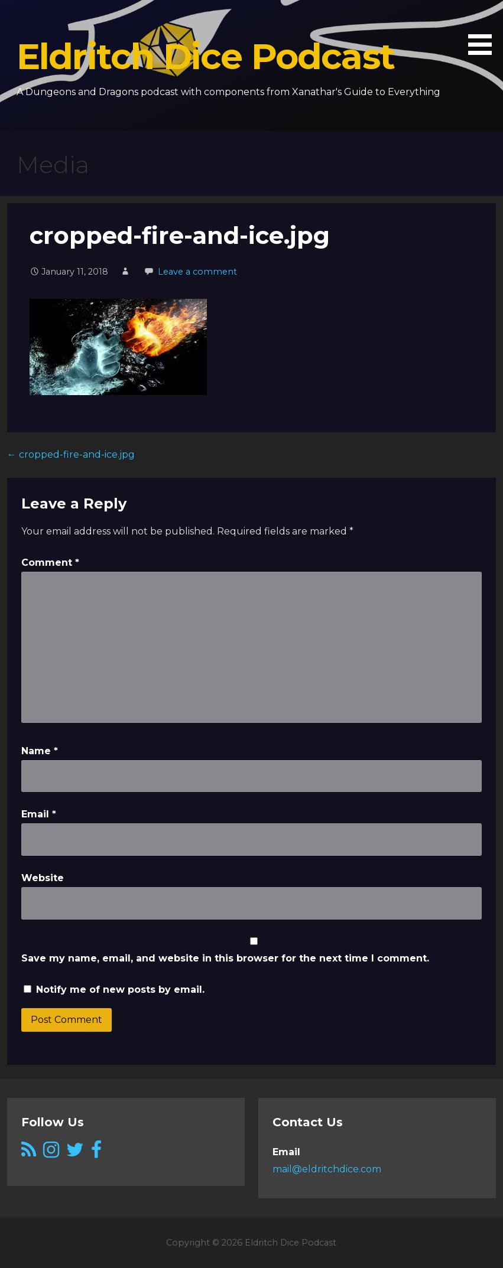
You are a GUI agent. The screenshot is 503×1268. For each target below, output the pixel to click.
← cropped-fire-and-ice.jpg (71, 454)
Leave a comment (197, 271)
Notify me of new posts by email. (120, 989)
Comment (50, 562)
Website (42, 878)
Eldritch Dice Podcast (205, 56)
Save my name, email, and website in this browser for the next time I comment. (225, 958)
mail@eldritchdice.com (326, 1169)
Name (39, 751)
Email (38, 814)
